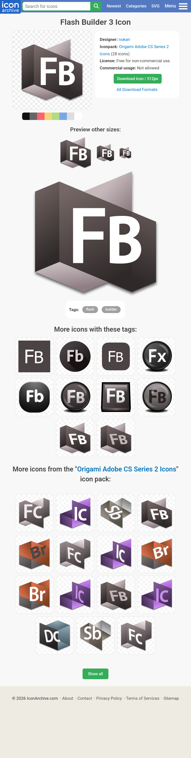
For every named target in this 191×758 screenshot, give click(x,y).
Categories (136, 5)
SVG (155, 5)
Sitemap (171, 698)
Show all (95, 673)
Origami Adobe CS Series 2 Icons (126, 469)
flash (90, 309)
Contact (84, 698)
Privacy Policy (109, 698)
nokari (124, 39)
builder (111, 309)
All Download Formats (137, 89)
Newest (114, 5)
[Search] (96, 6)
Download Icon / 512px (137, 78)
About (67, 698)
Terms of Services (142, 698)
